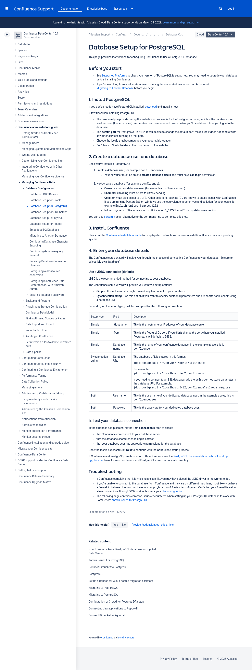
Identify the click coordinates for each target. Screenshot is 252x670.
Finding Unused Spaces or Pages (45, 318)
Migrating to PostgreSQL (103, 587)
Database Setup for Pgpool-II (47, 223)
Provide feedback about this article (153, 524)
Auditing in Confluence (39, 336)
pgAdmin (109, 216)
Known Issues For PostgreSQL (107, 560)
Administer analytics (34, 424)
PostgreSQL (96, 574)
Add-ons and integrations (33, 115)
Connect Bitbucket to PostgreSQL (109, 567)
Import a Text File (36, 330)
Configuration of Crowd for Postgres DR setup (116, 601)
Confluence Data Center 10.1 (41, 33)
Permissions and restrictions (35, 103)
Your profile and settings (32, 79)
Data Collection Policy (35, 381)
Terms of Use (190, 658)
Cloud (200, 34)
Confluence (107, 637)
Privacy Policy (168, 658)
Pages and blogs (28, 56)
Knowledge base (97, 8)
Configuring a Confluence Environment (45, 369)
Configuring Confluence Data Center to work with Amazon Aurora (47, 284)
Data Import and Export (40, 324)
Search (221, 9)
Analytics (23, 91)
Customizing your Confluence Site (42, 160)
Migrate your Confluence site (35, 448)
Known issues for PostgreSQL (130, 500)
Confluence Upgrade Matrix (34, 482)
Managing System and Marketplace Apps (46, 148)
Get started (24, 44)
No (124, 524)
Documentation (70, 8)
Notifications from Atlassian (39, 419)
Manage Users (30, 143)
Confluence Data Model (40, 312)
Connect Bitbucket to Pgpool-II (107, 615)
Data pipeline (33, 352)
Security (207, 658)
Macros (22, 74)
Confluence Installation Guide (124, 235)
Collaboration (26, 85)
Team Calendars (27, 109)
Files (20, 62)
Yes (115, 524)
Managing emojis (32, 387)
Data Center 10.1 (221, 34)
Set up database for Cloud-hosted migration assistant (121, 580)
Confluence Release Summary (36, 476)
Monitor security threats (36, 436)
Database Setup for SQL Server (48, 212)
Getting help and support (33, 470)
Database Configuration (40, 188)
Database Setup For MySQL (46, 217)
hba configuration (172, 491)
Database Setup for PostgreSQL (49, 206)
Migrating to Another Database (48, 235)
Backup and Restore (38, 300)
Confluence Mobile (29, 68)
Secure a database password (47, 294)
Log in (231, 8)
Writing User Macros (34, 154)
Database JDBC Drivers (44, 194)
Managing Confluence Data (38, 182)
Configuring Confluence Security (41, 363)
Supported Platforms (114, 75)
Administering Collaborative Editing (43, 393)
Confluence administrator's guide (38, 127)
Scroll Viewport (126, 637)
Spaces (22, 50)
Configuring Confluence (36, 357)
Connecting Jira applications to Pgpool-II (113, 608)
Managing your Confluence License (43, 176)
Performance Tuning (34, 375)
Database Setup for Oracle (45, 200)
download (151, 106)
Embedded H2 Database (44, 229)
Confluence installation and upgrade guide (43, 442)
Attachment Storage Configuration (46, 306)
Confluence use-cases (31, 121)
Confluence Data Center (32, 454)
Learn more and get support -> (181, 22)
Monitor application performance (41, 430)
